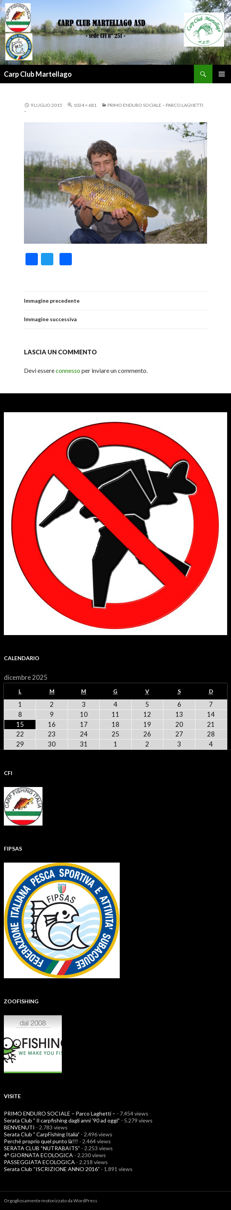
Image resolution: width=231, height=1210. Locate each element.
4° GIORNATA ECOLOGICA (38, 1155)
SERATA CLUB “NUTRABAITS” (42, 1148)
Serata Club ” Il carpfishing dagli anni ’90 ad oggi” (62, 1120)
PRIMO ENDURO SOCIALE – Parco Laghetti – (60, 1113)
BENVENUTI (19, 1127)
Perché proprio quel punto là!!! (41, 1141)
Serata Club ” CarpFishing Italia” (42, 1134)
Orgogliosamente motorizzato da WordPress (50, 1200)
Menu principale (221, 74)
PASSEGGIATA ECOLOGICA (39, 1162)
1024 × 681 (85, 105)
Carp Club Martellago (38, 74)
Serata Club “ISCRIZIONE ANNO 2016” (52, 1169)
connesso (68, 370)
